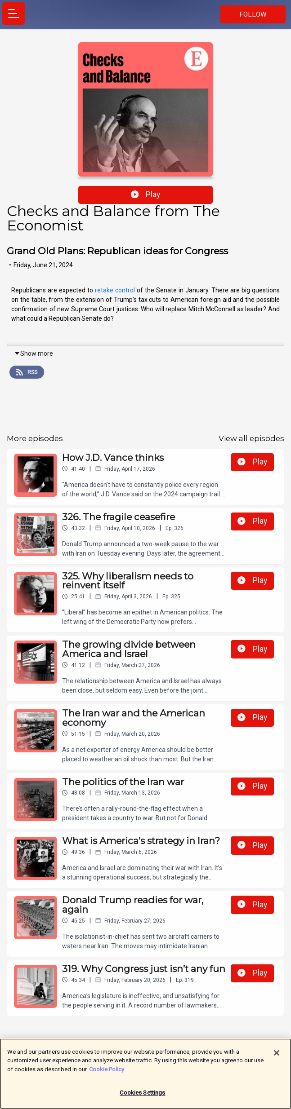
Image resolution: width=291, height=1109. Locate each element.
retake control (115, 290)
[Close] (277, 1057)
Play (146, 194)
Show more (33, 353)
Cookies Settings (142, 1097)
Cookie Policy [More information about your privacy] (106, 1073)
